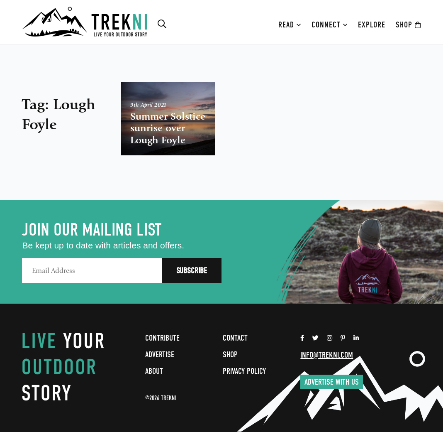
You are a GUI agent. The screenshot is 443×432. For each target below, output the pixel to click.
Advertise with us (331, 382)
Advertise (159, 354)
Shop (408, 24)
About (154, 371)
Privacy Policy (244, 371)
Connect (330, 24)
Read (289, 24)
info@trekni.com (326, 355)
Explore (371, 24)
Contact (235, 338)
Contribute (162, 338)
